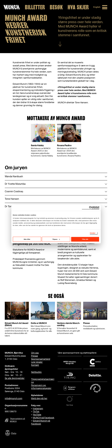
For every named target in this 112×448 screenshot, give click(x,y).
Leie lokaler (37, 362)
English (95, 7)
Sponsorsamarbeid (40, 359)
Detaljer (92, 233)
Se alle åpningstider (15, 378)
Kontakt (35, 365)
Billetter (34, 7)
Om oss (35, 353)
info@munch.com (13, 398)
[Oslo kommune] (20, 433)
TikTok (36, 411)
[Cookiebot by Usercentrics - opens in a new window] (90, 207)
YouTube (37, 415)
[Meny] (104, 7)
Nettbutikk (36, 372)
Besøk (55, 7)
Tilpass (56, 239)
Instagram (38, 408)
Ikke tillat (27, 239)
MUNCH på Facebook (43, 418)
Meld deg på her (39, 398)
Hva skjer (77, 7)
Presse (34, 356)
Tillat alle (85, 239)
